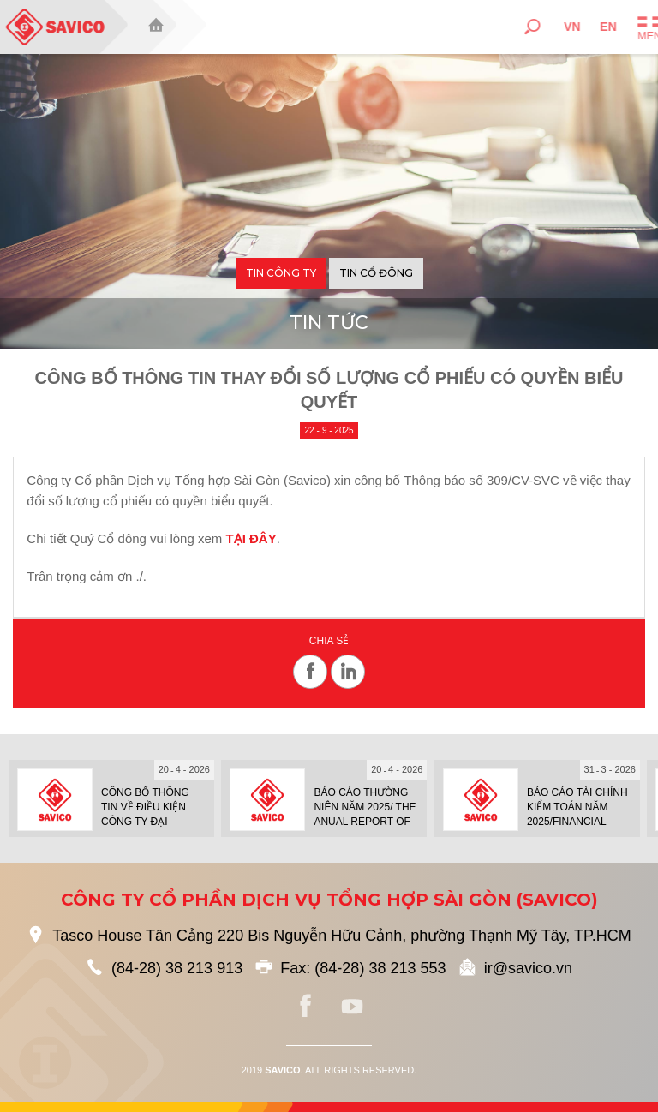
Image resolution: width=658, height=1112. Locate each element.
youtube (352, 1006)
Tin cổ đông (376, 272)
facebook (305, 1006)
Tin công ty (281, 272)
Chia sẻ (329, 641)
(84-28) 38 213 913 (176, 968)
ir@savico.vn (528, 968)
